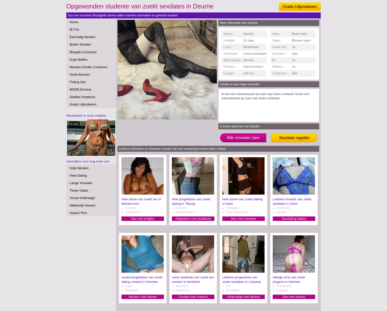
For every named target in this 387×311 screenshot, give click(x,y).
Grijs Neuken (79, 168)
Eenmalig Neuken (82, 37)
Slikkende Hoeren (82, 205)
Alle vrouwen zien (243, 137)
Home (74, 22)
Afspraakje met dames (243, 297)
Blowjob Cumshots (83, 52)
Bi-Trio (74, 29)
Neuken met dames (142, 297)
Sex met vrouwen (243, 218)
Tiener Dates (79, 190)
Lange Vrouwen (81, 183)
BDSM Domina (80, 89)
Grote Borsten (80, 74)
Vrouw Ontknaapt (82, 198)
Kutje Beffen (78, 59)
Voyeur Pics (78, 213)
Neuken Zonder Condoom (88, 67)
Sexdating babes (294, 218)
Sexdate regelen (294, 137)
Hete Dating (78, 175)
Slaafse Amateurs (82, 97)
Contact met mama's (193, 297)
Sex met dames (294, 297)
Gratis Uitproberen (300, 6)
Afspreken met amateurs (193, 218)
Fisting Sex (78, 82)
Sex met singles (142, 218)
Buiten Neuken (80, 44)
